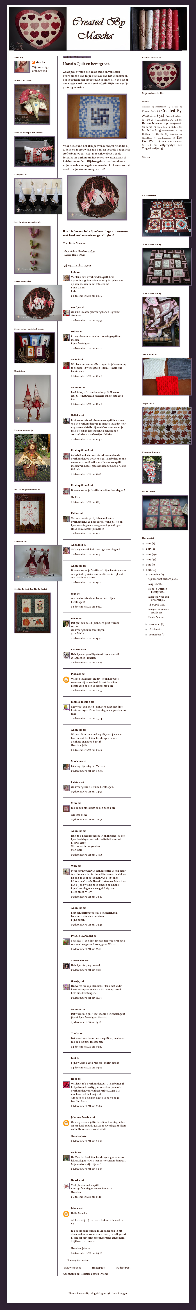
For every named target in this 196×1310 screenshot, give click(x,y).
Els (73, 1058)
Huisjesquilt (176, 123)
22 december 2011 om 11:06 (86, 474)
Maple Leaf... (155, 584)
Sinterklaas (147, 138)
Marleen (76, 761)
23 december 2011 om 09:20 (86, 897)
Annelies (76, 545)
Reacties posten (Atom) (94, 1274)
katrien (75, 782)
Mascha (40, 62)
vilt (149, 145)
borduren (146, 106)
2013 (149, 559)
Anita (74, 1152)
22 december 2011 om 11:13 (86, 502)
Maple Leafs (149, 130)
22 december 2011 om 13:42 (86, 638)
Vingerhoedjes (150, 148)
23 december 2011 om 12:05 (86, 998)
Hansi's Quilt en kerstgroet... (157, 590)
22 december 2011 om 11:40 (86, 554)
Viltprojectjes (167, 145)
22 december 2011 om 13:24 (86, 607)
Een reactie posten (78, 1260)
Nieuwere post (72, 1268)
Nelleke (75, 415)
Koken (174, 127)
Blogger (122, 1293)
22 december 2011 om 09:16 (86, 296)
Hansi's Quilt (78, 255)
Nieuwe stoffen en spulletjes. (158, 611)
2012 (149, 565)
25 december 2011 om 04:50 (86, 1169)
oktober (153, 629)
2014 (149, 554)
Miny (74, 803)
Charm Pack (149, 111)
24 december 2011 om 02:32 (86, 1047)
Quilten (146, 134)
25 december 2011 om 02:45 (86, 1141)
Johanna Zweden (81, 1117)
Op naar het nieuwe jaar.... (163, 579)
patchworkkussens (170, 130)
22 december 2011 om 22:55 (86, 690)
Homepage (98, 1268)
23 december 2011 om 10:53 (86, 949)
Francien (76, 649)
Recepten (174, 134)
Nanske (75, 1180)
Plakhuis (76, 674)
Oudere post (123, 1268)
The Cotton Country (171, 141)
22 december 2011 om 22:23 (86, 662)
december (155, 574)
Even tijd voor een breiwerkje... (158, 598)
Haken (158, 120)
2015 (149, 549)
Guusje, (75, 981)
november (155, 624)
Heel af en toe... (157, 617)
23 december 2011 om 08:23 (86, 855)
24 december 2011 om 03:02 (86, 1068)
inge (73, 594)
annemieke (78, 960)
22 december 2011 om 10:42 (86, 376)
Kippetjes (162, 127)
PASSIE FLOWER (81, 936)
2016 (149, 543)
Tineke (75, 1033)
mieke (74, 618)
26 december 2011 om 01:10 (86, 1197)
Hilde (74, 331)
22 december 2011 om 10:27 (86, 348)
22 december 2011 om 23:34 (86, 718)
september (155, 635)
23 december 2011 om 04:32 (86, 792)
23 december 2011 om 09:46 (86, 925)
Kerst (149, 127)
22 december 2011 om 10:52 (86, 439)
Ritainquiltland (80, 450)
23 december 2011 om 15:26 (86, 1022)
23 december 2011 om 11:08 (86, 970)
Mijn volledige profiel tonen (40, 69)
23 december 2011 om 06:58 (86, 819)
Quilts (159, 134)
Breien (175, 106)
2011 (148, 570)
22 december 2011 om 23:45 (86, 750)
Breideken (160, 107)
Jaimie (75, 1208)
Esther (75, 513)
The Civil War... (157, 605)
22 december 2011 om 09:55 (86, 320)
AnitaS (75, 359)
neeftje (75, 307)
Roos (74, 1079)
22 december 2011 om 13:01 (86, 582)
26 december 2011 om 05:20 (86, 1253)
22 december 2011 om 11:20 (86, 533)
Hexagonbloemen (152, 123)
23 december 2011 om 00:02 (87, 771)
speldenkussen (164, 138)
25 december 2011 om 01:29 (86, 1106)
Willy (74, 866)
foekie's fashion (81, 702)
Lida (73, 272)
